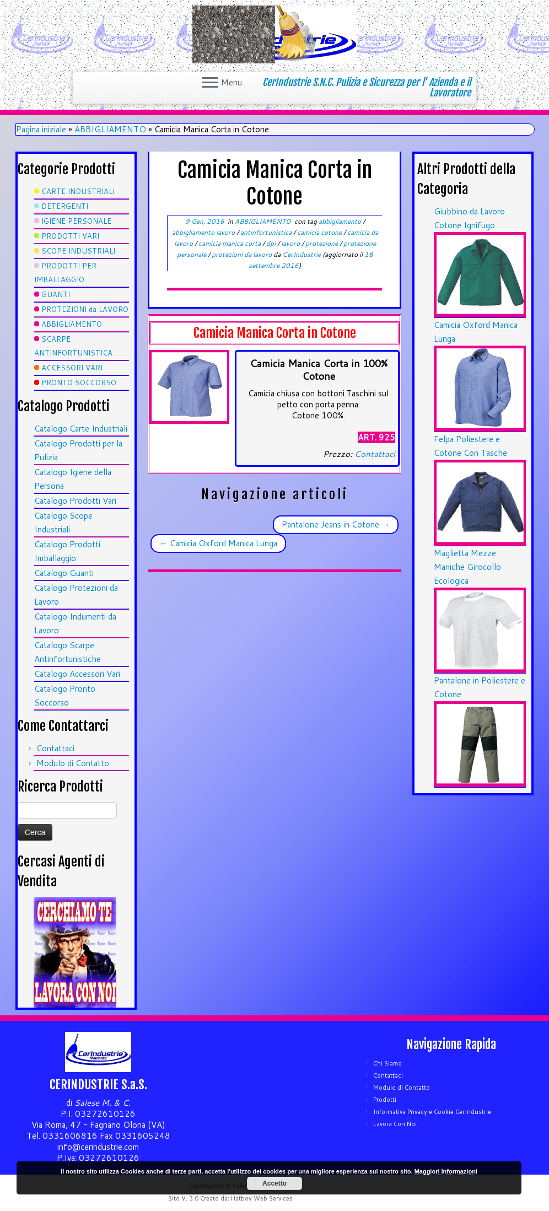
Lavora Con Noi (395, 1123)
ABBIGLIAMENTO (110, 129)
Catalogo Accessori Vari (77, 674)
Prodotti (384, 1099)
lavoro (291, 243)
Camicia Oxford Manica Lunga (218, 543)
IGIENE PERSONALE (76, 221)
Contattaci (55, 748)
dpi (271, 243)
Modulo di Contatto (72, 763)
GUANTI (55, 294)
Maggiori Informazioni (446, 1171)
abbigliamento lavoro (204, 232)
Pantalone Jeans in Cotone (336, 524)
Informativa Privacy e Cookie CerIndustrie (432, 1111)
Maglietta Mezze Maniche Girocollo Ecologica (467, 566)
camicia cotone (320, 232)
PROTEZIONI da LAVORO (84, 309)
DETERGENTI (64, 206)
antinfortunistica (266, 232)
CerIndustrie (301, 254)
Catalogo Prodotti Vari (75, 501)
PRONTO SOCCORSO (78, 382)
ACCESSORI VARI (72, 368)
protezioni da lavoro (242, 254)
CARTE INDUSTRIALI (78, 191)
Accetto (274, 1183)
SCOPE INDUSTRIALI (78, 251)
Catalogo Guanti (64, 573)
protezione (322, 243)
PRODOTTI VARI (70, 236)
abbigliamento (341, 221)
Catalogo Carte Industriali (80, 428)
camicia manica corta (230, 243)
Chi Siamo (387, 1063)
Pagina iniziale (41, 129)
